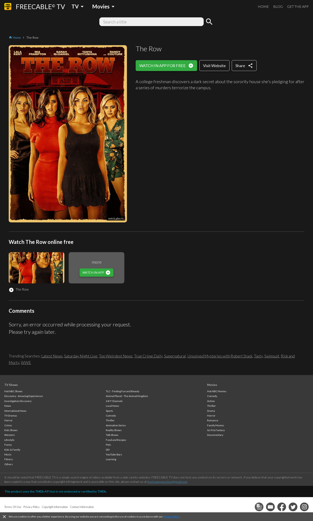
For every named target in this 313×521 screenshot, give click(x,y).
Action (211, 401)
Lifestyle (9, 440)
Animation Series (116, 425)
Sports (109, 410)
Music (8, 454)
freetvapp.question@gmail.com (167, 481)
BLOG (278, 6)
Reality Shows (114, 430)
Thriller (110, 420)
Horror (8, 420)
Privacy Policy (171, 516)
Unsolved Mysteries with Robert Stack (219, 356)
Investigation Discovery (18, 401)
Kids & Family (12, 449)
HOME (263, 6)
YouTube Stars (114, 454)
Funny (8, 444)
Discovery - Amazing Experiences (23, 396)
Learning (111, 459)
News (7, 405)
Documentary (215, 435)
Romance (212, 420)
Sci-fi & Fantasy (216, 430)
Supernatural (175, 356)
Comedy (111, 415)
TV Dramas (10, 415)
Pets (108, 444)
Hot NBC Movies (216, 391)
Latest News (52, 356)
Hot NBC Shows (13, 391)
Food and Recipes (116, 440)
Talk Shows (112, 435)
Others (8, 464)
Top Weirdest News (116, 356)
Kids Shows (11, 430)
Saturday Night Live (80, 356)
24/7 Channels (114, 401)
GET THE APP (298, 6)
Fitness (8, 459)
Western (9, 435)
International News (15, 410)
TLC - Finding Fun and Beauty (122, 391)
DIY (108, 449)
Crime (8, 425)
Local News (112, 405)
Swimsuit (271, 356)
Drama (211, 410)
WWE (26, 362)
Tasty (258, 356)
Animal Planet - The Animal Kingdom (127, 396)
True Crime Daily (148, 356)
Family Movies (215, 425)
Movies (212, 385)
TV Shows (11, 385)
